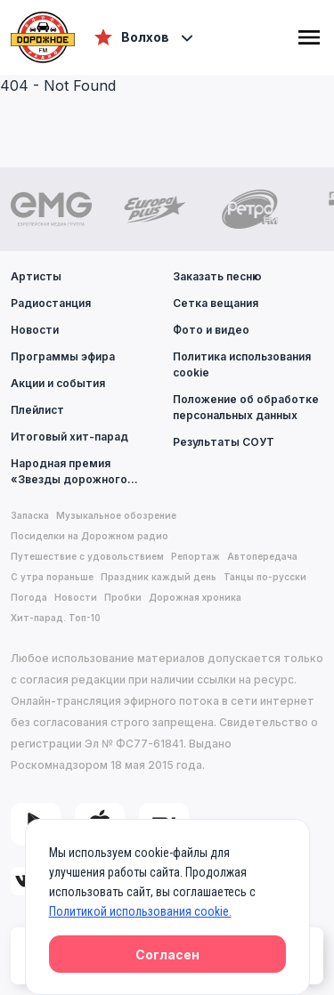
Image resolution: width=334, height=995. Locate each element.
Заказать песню (217, 276)
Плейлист (37, 410)
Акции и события (58, 383)
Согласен (167, 954)
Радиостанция (51, 303)
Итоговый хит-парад (69, 436)
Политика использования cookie (242, 364)
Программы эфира (63, 356)
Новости (35, 329)
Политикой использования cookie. (140, 911)
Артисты (36, 276)
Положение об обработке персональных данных (246, 407)
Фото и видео (211, 329)
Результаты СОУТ (223, 442)
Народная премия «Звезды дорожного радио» (86, 471)
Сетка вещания (215, 303)
